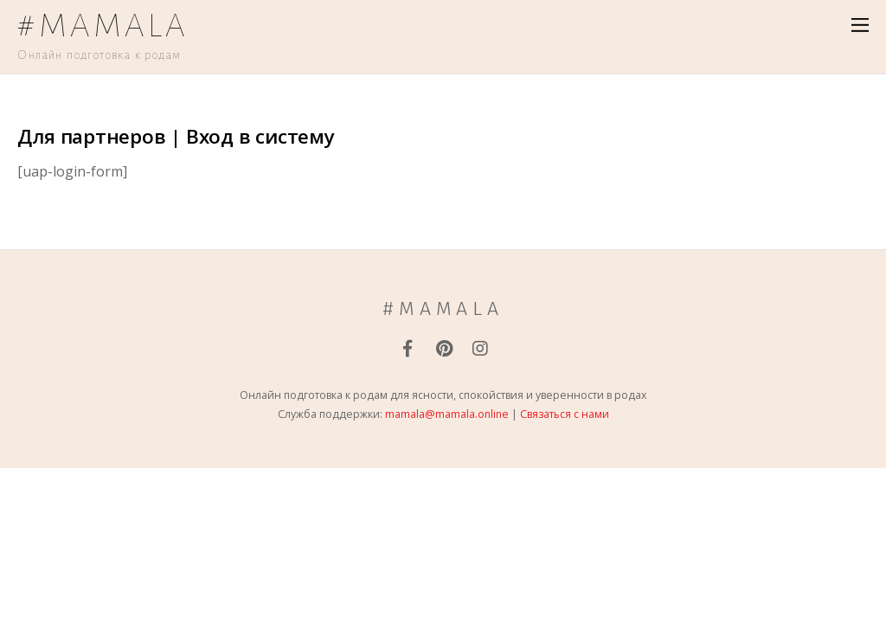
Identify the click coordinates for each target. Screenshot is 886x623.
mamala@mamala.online (447, 414)
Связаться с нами (564, 414)
